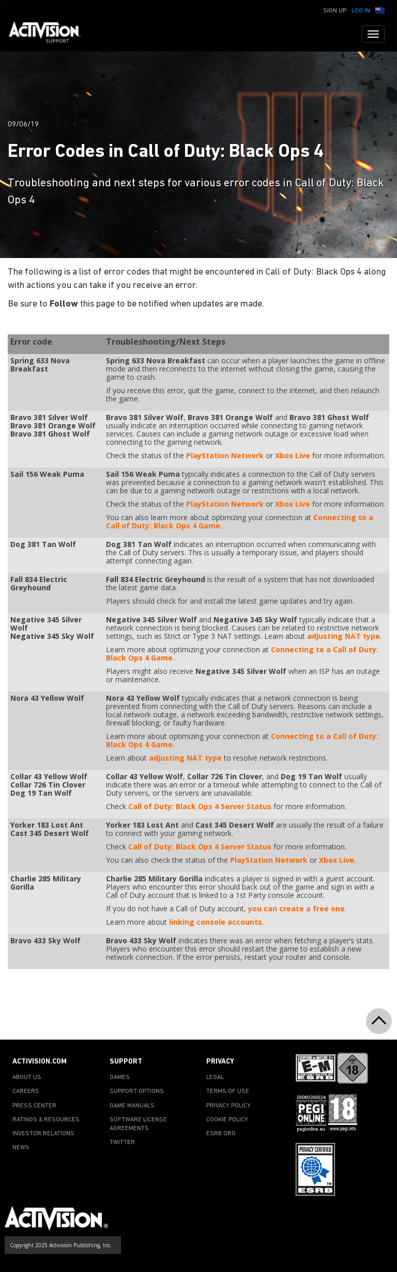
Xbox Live (292, 455)
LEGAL (215, 1077)
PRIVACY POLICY (228, 1106)
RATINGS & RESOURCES (46, 1120)
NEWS (20, 1148)
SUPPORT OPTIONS (137, 1091)
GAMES (120, 1077)
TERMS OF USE (227, 1091)
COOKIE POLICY (227, 1120)
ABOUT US (26, 1077)
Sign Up (334, 11)
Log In (361, 11)
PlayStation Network (225, 455)
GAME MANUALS (132, 1106)
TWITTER (122, 1142)
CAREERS (25, 1091)
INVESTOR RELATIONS (43, 1134)
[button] (380, 10)
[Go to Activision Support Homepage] (50, 34)
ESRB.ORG (221, 1134)
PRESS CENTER (34, 1106)
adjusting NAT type (343, 636)
